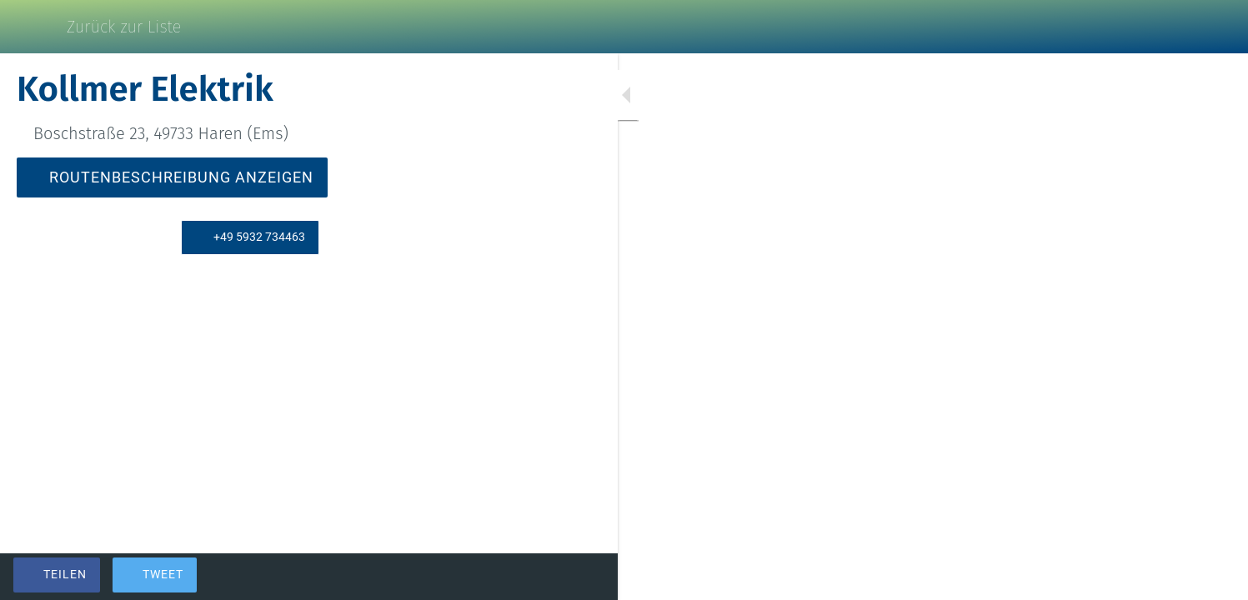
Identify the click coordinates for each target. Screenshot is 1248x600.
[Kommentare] (467, 577)
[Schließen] (33, 27)
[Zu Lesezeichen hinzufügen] (427, 577)
